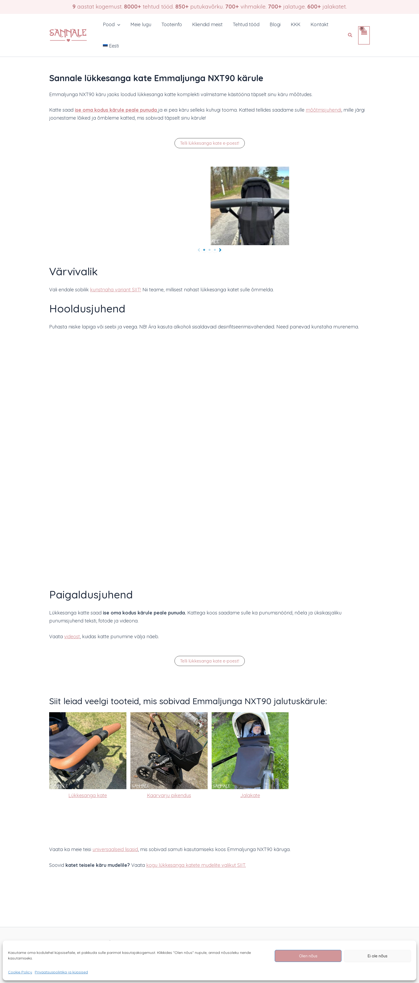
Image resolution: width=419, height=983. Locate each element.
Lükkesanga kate (87, 795)
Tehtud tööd (243, 24)
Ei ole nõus (377, 955)
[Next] (220, 250)
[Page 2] (209, 250)
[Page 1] (204, 250)
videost (72, 636)
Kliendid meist (205, 24)
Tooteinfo (170, 24)
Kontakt (315, 24)
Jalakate (250, 795)
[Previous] (198, 250)
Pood (111, 24)
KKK (292, 24)
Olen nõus (308, 955)
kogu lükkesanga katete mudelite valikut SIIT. (196, 865)
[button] (117, 24)
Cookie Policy (20, 972)
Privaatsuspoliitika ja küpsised (61, 972)
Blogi (272, 24)
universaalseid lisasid (115, 849)
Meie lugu (140, 24)
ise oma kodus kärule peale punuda (116, 110)
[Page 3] (215, 250)
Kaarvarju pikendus (169, 795)
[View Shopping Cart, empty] (364, 35)
